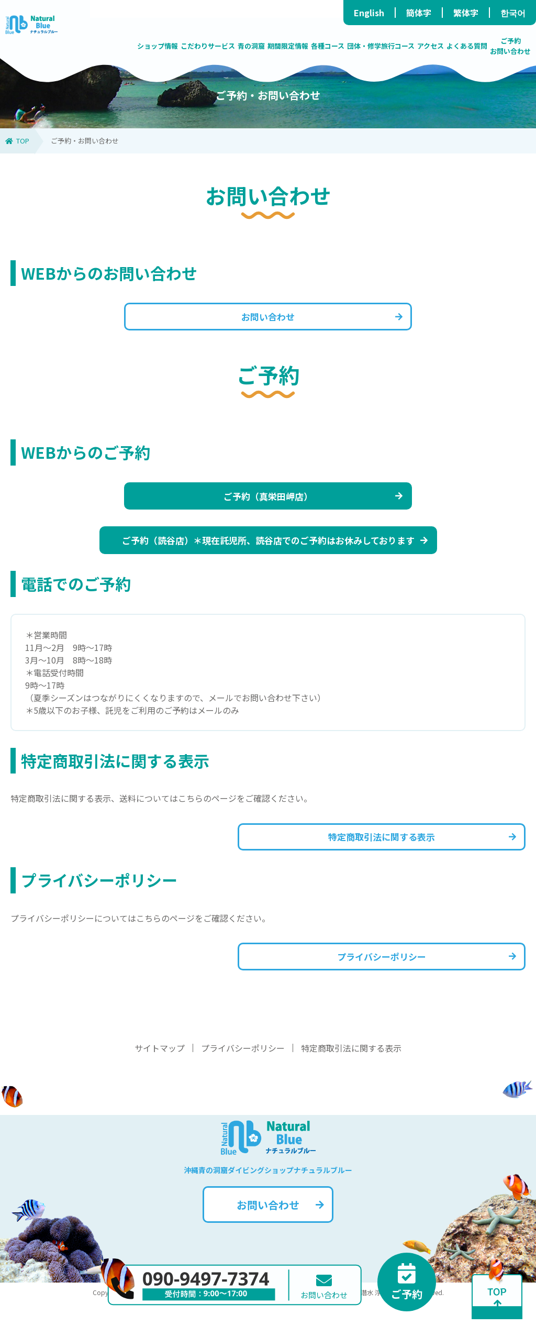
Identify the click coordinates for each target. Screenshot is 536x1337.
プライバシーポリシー (417, 987)
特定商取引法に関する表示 (411, 861)
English (369, 12)
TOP (17, 141)
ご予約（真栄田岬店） (304, 506)
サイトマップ (160, 1082)
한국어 (513, 12)
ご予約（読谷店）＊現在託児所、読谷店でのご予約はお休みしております (274, 557)
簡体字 (418, 12)
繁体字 (465, 12)
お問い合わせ (316, 320)
